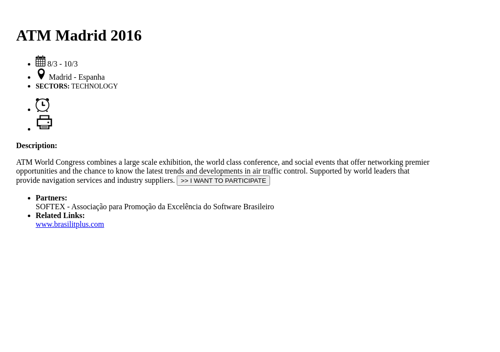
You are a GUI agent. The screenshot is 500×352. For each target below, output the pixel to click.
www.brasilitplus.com (70, 224)
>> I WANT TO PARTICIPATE (223, 180)
